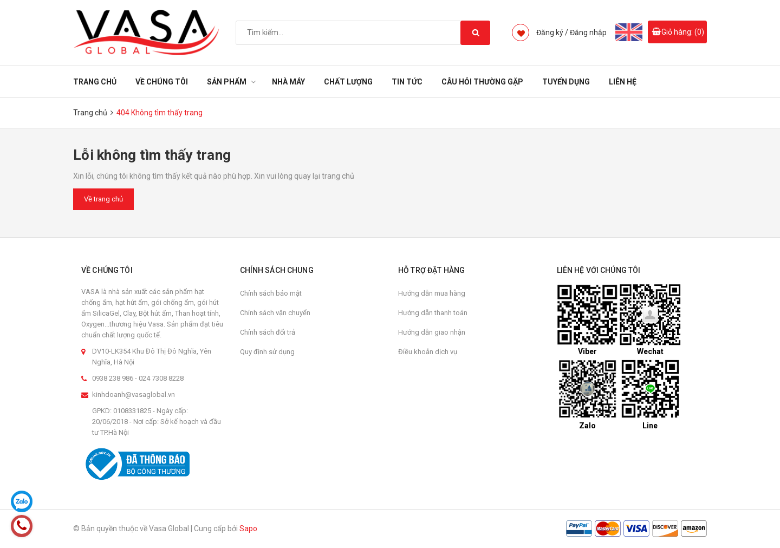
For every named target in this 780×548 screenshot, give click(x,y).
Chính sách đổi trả (267, 332)
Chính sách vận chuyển (275, 313)
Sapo (248, 528)
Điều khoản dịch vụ (427, 352)
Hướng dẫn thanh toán (432, 313)
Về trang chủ (103, 199)
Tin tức (407, 81)
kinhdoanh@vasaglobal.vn (133, 394)
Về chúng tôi (161, 81)
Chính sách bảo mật (271, 293)
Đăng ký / (552, 32)
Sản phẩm (226, 81)
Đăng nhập (588, 32)
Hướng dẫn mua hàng (431, 293)
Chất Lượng (348, 81)
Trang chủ (94, 81)
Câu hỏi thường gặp (482, 81)
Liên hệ (622, 81)
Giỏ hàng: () (682, 32)
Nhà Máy (288, 81)
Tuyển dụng (566, 81)
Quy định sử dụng (267, 352)
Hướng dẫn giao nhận (431, 332)
